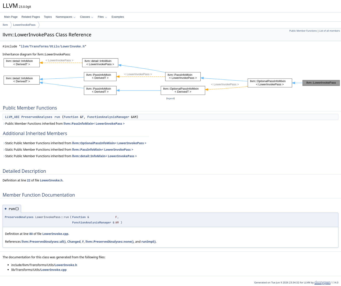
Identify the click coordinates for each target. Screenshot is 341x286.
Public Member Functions (303, 30)
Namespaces (65, 16)
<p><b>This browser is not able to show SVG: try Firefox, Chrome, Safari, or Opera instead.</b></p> (172, 76)
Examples (118, 16)
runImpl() (148, 241)
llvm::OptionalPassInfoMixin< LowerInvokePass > (109, 143)
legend (170, 98)
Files (102, 16)
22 (28, 180)
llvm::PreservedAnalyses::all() (43, 241)
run (57, 117)
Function (71, 117)
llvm (5, 24)
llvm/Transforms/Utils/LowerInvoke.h (52, 46)
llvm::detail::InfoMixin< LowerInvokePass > (104, 156)
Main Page (11, 16)
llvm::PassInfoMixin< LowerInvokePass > (94, 123)
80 (31, 234)
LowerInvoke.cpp (55, 234)
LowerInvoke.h (51, 180)
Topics (48, 16)
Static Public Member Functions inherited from (74, 143)
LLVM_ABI (12, 117)
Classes (86, 16)
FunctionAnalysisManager (108, 117)
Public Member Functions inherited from (64, 123)
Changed (74, 241)
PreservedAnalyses (36, 117)
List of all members (329, 30)
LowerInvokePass (24, 24)
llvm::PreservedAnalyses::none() (109, 241)
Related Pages (30, 16)
